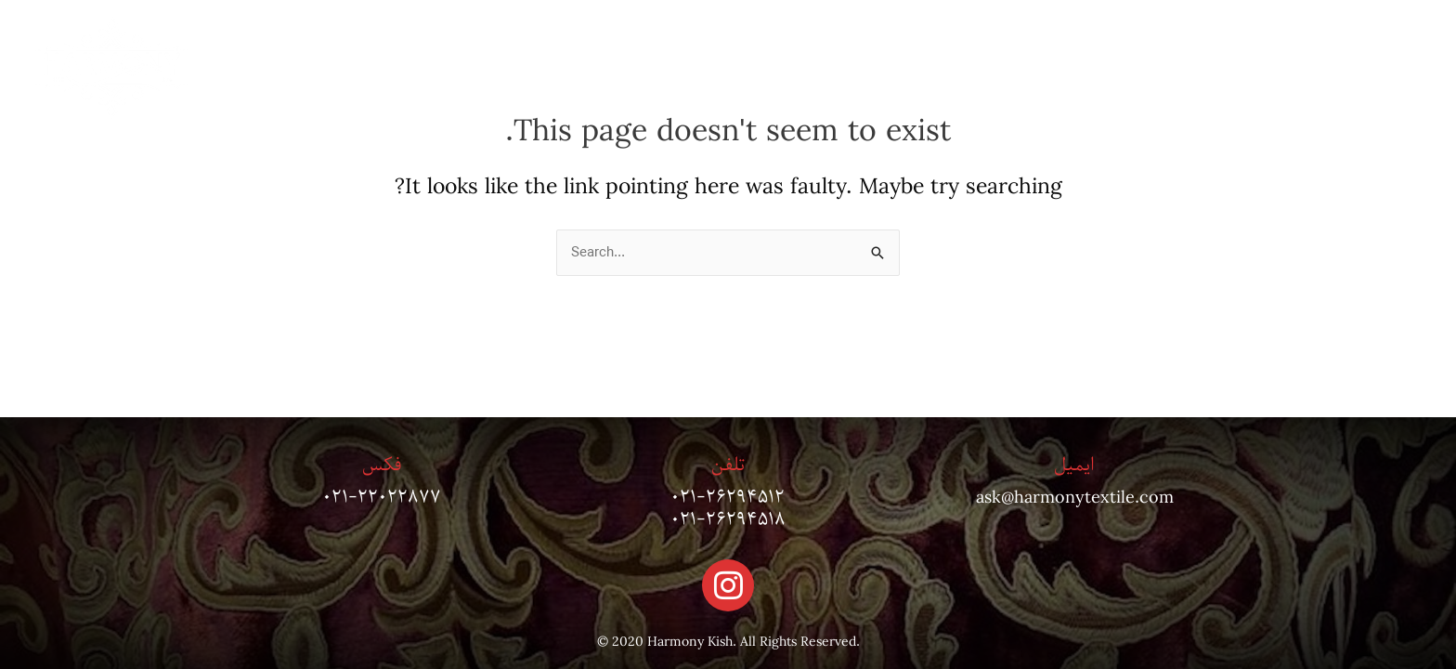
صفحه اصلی (1344, 68)
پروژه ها (1128, 68)
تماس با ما (1021, 68)
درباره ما (1228, 68)
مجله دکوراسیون (889, 68)
